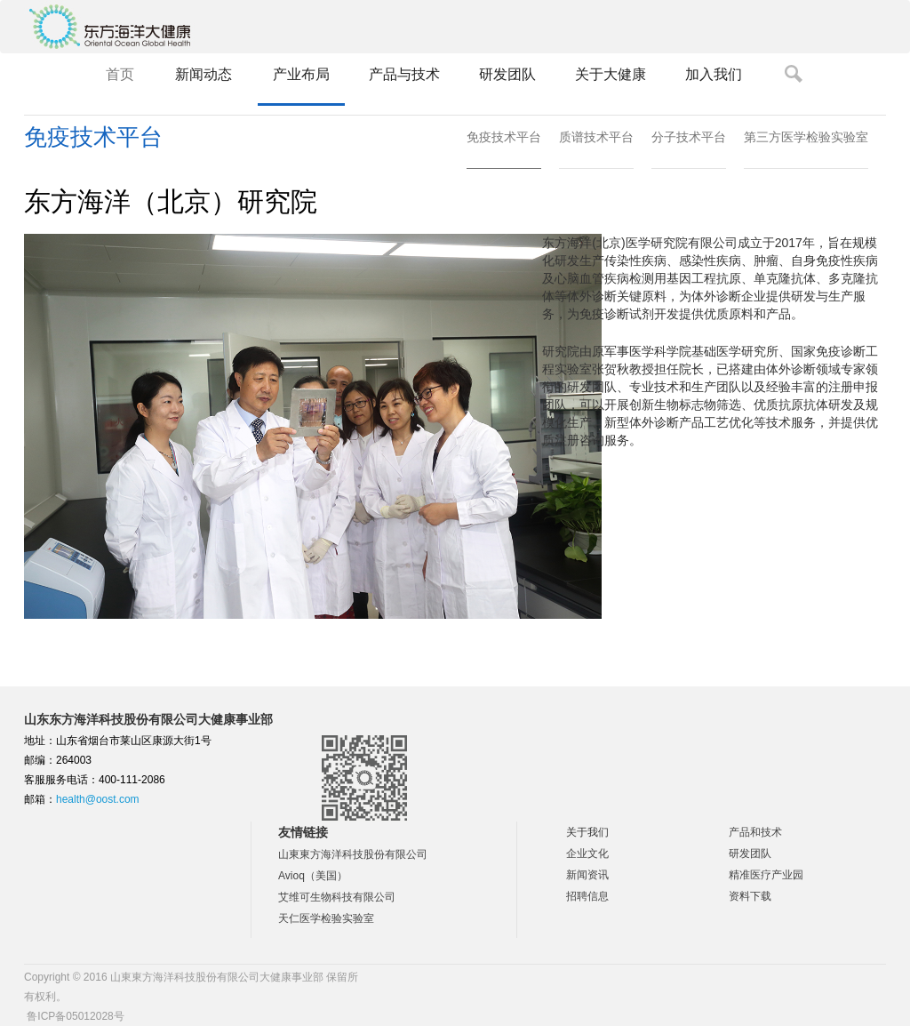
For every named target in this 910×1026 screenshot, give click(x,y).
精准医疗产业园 (766, 875)
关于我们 (587, 832)
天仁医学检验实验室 (326, 918)
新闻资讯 (587, 875)
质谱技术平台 (596, 137)
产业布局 (301, 74)
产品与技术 (404, 74)
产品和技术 (755, 832)
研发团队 (507, 74)
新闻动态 (203, 74)
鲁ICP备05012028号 (74, 1016)
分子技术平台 (688, 137)
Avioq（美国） (312, 876)
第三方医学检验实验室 (806, 137)
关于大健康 (610, 74)
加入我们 (713, 74)
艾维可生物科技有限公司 (336, 897)
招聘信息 (587, 896)
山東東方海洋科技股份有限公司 (352, 854)
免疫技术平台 (504, 137)
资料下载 (750, 896)
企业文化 (587, 853)
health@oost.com (98, 799)
